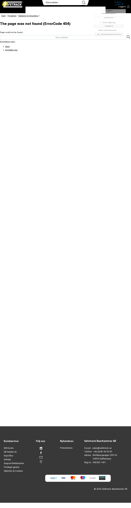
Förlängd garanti (11, 467)
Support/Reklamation (14, 463)
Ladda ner (98, 10)
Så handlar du (10, 452)
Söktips (7, 459)
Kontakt (83, 10)
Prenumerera (66, 448)
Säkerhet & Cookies (13, 471)
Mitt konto (9, 448)
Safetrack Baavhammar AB (100, 441)
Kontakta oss (11, 50)
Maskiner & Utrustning (28, 16)
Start (3, 16)
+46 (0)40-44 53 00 (102, 451)
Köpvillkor (8, 455)
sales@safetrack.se (102, 448)
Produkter (33, 10)
